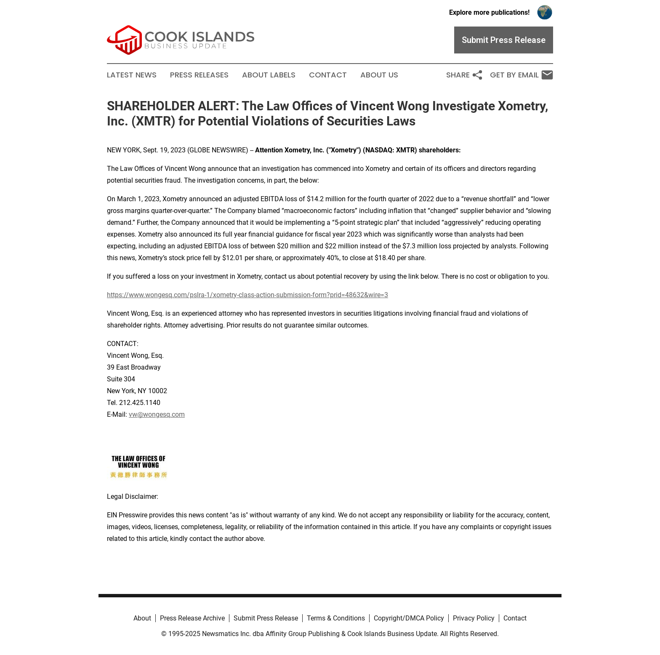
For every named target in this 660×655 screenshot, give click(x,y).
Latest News (132, 75)
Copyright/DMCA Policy (409, 618)
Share (464, 75)
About (142, 618)
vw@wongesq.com (157, 414)
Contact (328, 75)
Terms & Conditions (336, 618)
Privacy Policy (474, 618)
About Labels (268, 75)
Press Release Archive (192, 618)
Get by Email (521, 75)
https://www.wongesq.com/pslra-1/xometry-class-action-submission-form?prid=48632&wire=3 (247, 295)
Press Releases (199, 75)
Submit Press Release (266, 618)
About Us (379, 75)
